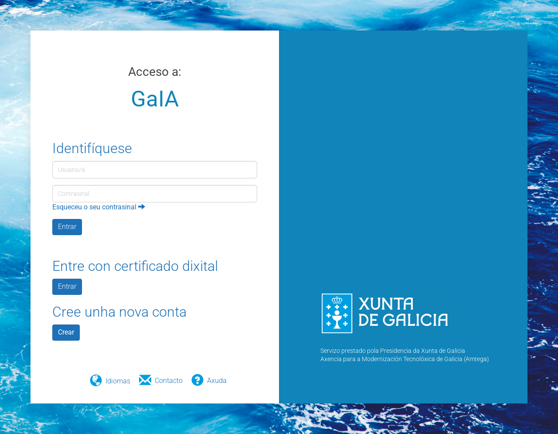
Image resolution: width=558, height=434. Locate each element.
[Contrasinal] (154, 193)
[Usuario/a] (154, 169)
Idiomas (117, 381)
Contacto (169, 380)
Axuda (217, 380)
